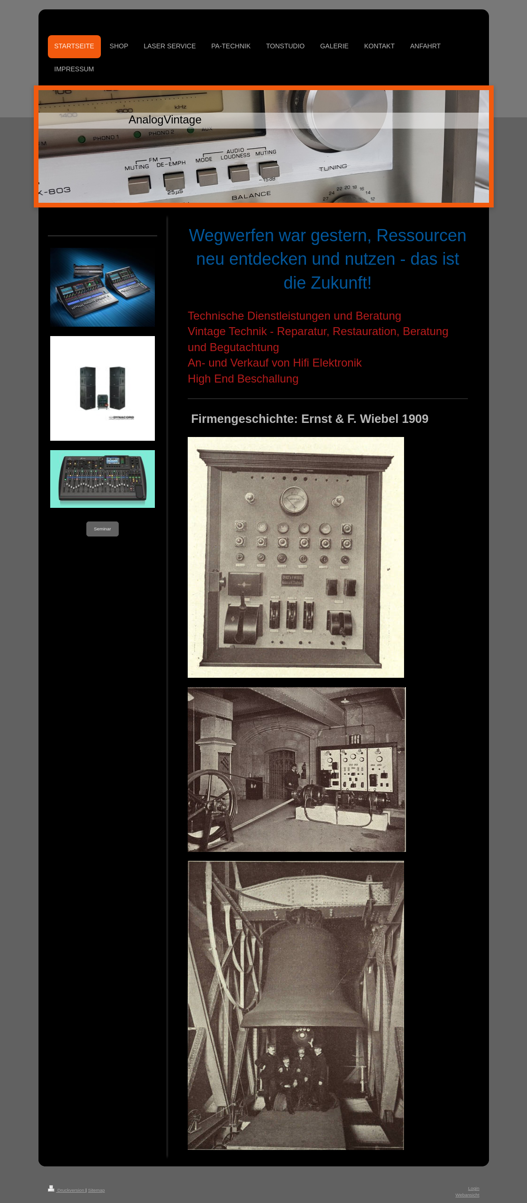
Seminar (102, 528)
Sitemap (96, 1190)
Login (474, 1188)
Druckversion (67, 1190)
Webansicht (467, 1194)
